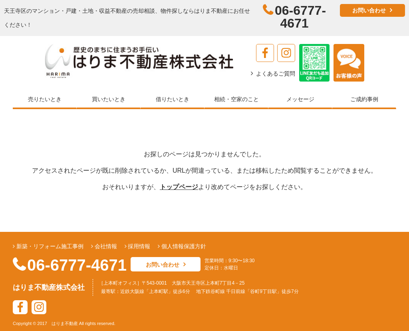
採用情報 (139, 246)
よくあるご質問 (275, 73)
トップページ (179, 186)
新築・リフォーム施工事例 (49, 246)
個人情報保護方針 (183, 246)
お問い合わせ (369, 10)
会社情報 (105, 246)
